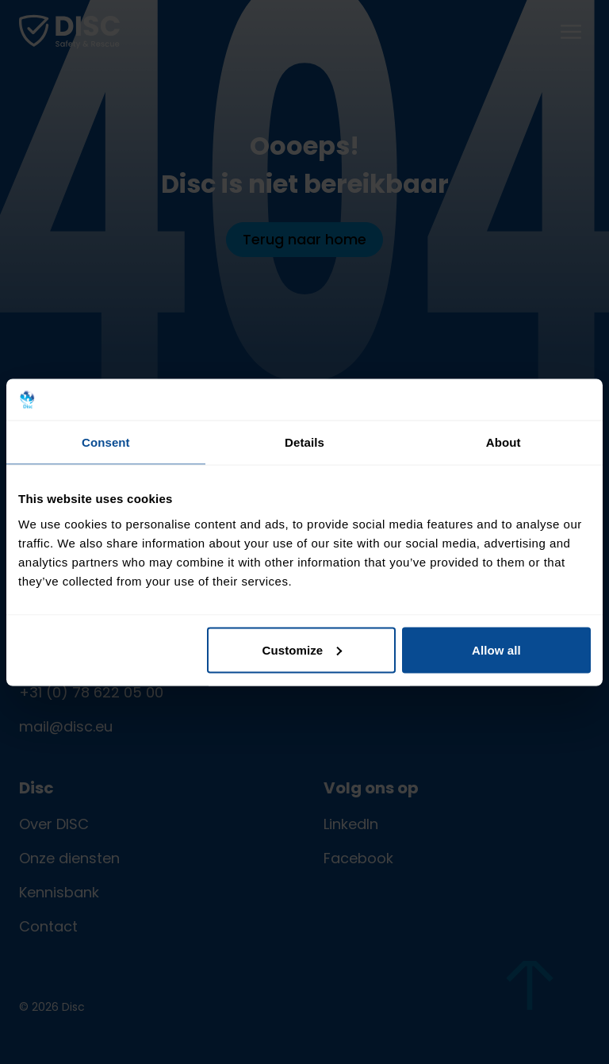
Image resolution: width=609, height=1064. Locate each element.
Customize (302, 649)
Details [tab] (304, 442)
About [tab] (503, 442)
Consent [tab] (106, 442)
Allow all (496, 649)
